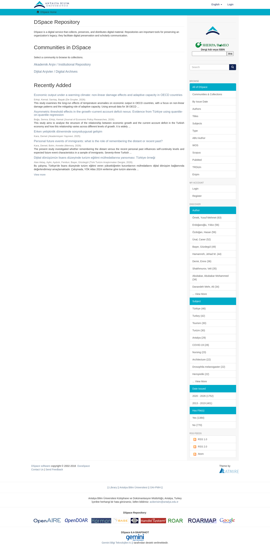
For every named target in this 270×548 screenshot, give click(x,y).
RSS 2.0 (199, 446)
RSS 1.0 (199, 439)
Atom (198, 454)
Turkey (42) (198, 315)
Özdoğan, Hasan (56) (204, 232)
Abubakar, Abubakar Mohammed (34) (210, 277)
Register (197, 196)
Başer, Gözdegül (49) (204, 246)
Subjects (197, 123)
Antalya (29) (199, 337)
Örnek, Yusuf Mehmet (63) (207, 217)
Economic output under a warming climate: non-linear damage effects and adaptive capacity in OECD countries (108, 95)
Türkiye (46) (199, 308)
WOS (195, 145)
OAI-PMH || (156, 487)
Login (195, 188)
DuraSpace (83, 466)
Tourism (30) (199, 323)
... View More (199, 294)
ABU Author (198, 138)
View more (40, 174)
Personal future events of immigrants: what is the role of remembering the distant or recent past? (98, 141)
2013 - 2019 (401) (202, 403)
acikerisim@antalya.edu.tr (164, 501)
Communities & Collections (207, 94)
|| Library (112, 487)
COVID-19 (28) (200, 345)
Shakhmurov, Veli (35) (204, 268)
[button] (217, 4)
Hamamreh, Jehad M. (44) (206, 254)
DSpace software (40, 466)
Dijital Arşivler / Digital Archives (56, 71)
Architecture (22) (201, 359)
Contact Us (37, 469)
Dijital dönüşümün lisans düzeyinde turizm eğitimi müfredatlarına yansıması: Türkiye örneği (94, 157)
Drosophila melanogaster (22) (208, 366)
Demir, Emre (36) (201, 261)
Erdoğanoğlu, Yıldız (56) (205, 224)
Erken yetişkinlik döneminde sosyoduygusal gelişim (68, 131)
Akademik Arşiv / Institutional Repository (62, 64)
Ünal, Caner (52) (201, 239)
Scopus (196, 152)
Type (195, 130)
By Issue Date (200, 101)
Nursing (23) (199, 352)
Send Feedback (54, 469)
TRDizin (196, 167)
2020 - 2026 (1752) (203, 396)
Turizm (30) (198, 330)
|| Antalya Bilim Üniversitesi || (133, 487)
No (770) (197, 425)
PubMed (197, 159)
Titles (195, 116)
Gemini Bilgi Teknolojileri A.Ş (117, 542)
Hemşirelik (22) (200, 374)
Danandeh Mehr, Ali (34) (205, 286)
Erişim (195, 174)
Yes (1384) (198, 417)
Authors (196, 108)
